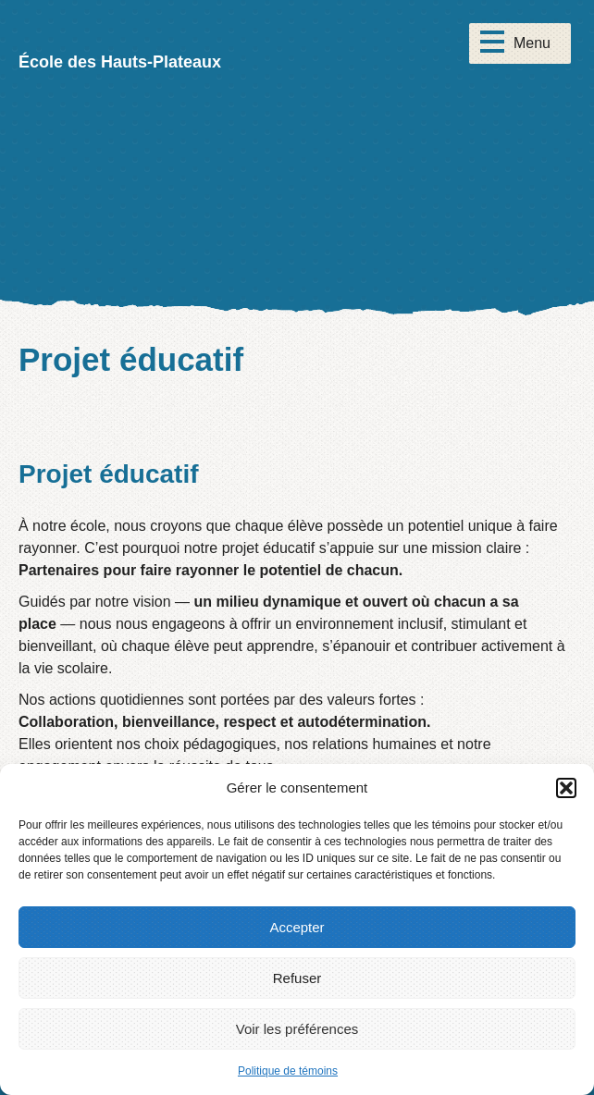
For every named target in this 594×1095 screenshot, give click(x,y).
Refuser (297, 978)
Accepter (296, 927)
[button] (566, 788)
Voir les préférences (297, 1029)
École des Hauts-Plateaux (120, 62)
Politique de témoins (288, 1070)
